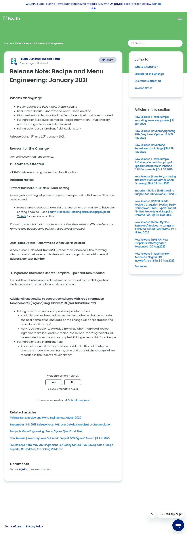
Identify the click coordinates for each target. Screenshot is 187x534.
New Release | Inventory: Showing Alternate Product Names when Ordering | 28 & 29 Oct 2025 (155, 180)
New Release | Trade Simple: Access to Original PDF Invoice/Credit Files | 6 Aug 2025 (154, 257)
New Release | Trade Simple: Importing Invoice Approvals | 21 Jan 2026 (154, 120)
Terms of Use (12, 526)
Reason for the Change (149, 74)
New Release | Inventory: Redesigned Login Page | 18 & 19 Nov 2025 (154, 148)
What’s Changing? (146, 67)
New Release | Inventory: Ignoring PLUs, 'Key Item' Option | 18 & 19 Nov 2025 (155, 134)
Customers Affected (148, 81)
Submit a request (79, 400)
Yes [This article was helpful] (54, 382)
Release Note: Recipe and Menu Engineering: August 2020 (45, 417)
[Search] (155, 43)
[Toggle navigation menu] (180, 18)
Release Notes (23, 43)
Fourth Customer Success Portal (40, 59)
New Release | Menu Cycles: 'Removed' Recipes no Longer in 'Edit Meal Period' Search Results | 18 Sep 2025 (155, 227)
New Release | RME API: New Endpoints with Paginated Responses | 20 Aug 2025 (151, 243)
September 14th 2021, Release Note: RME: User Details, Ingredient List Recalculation (60, 424)
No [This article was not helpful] (72, 382)
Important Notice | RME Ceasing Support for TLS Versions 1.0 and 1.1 (155, 192)
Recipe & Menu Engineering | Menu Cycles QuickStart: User (46, 431)
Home (8, 43)
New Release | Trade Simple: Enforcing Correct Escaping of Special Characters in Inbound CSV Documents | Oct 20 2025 (154, 164)
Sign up (156, 4)
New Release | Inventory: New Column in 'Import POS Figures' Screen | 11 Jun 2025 (60, 438)
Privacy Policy (34, 526)
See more (141, 266)
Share (108, 60)
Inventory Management (50, 43)
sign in (22, 469)
